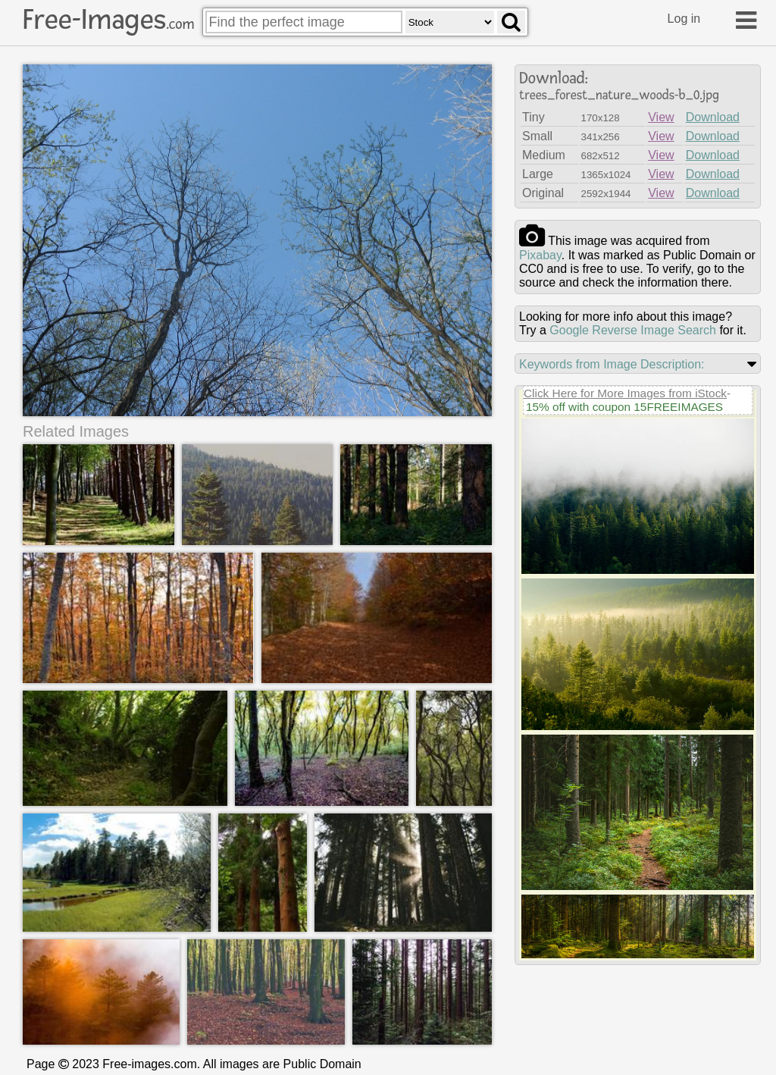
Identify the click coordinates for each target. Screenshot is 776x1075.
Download (713, 117)
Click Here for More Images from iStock (625, 393)
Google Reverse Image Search (632, 330)
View (661, 117)
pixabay (540, 255)
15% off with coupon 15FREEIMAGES (624, 406)
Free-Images (108, 19)
